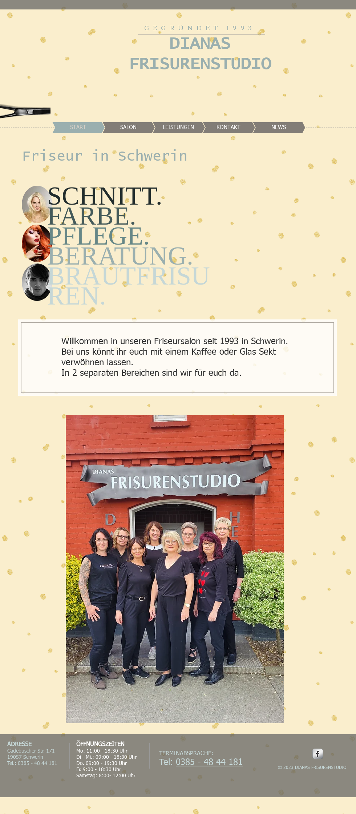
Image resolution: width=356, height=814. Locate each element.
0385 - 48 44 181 (209, 762)
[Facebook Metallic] (317, 754)
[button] (37, 204)
